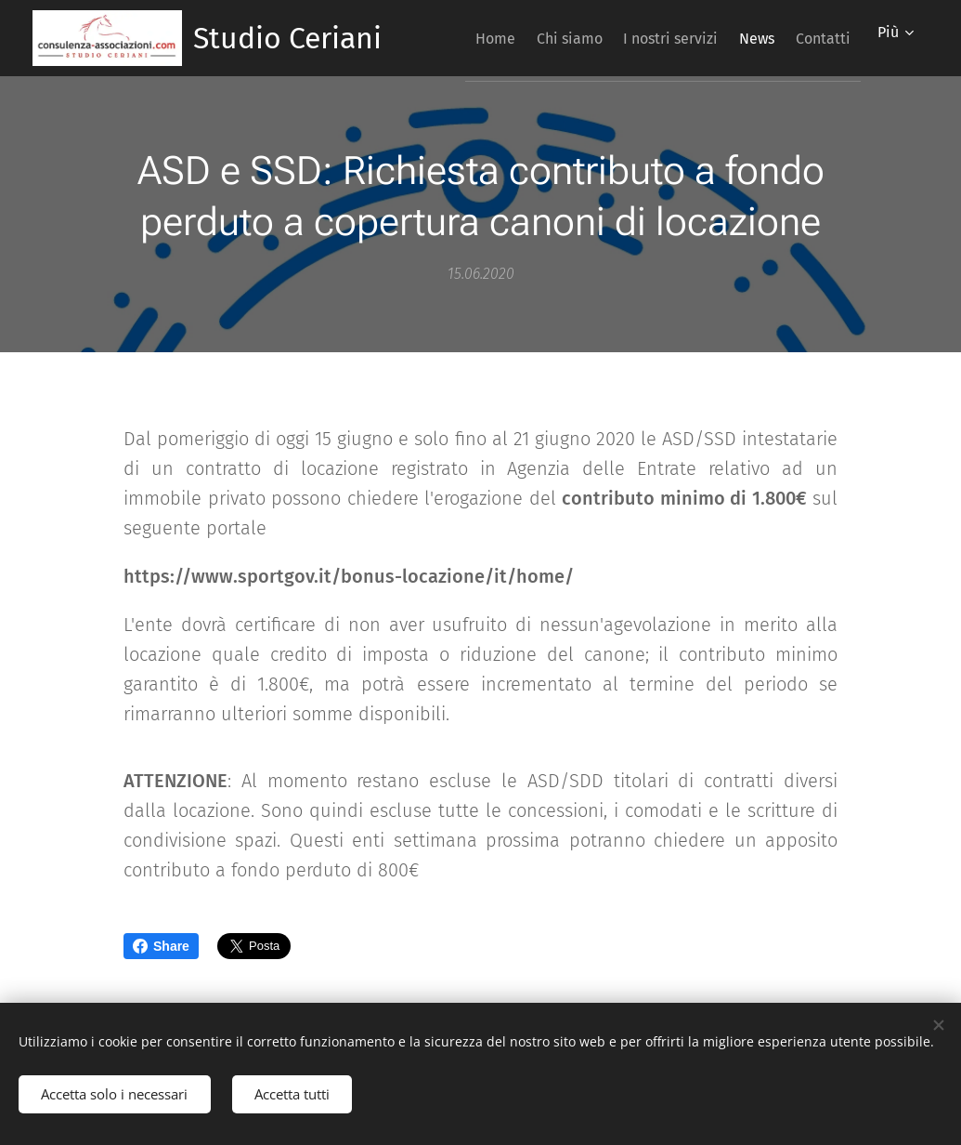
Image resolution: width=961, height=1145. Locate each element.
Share (161, 946)
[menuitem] (528, 38)
